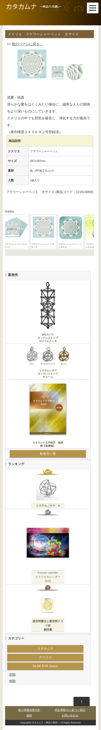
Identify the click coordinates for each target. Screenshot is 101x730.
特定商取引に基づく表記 (70, 710)
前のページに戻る (27, 44)
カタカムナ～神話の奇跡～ (46, 722)
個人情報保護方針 (29, 710)
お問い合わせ (70, 715)
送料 (29, 715)
